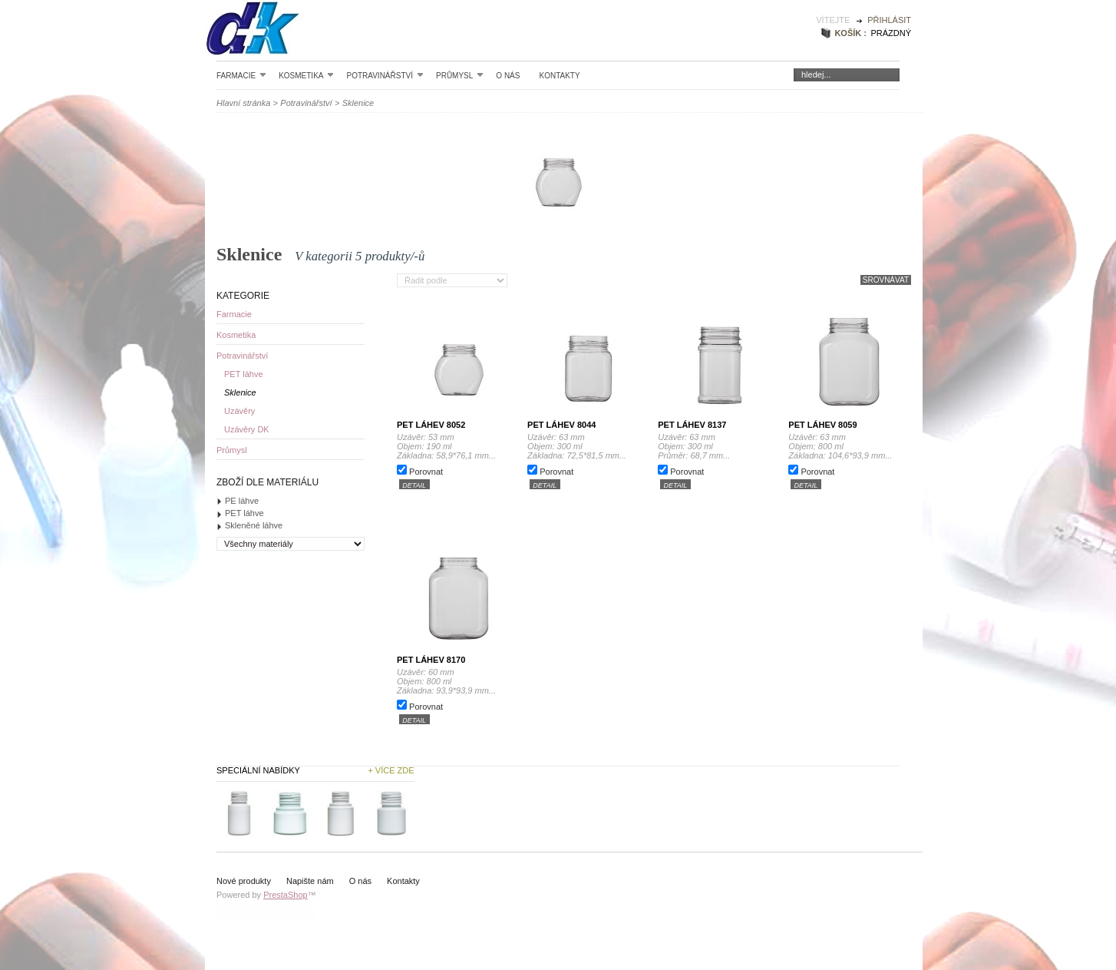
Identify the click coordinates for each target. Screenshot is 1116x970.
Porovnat (426, 471)
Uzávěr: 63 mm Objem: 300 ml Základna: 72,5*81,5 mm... (576, 446)
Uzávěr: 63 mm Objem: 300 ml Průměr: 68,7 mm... (706, 446)
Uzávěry (239, 410)
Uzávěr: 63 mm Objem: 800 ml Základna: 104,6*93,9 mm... (840, 446)
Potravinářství (385, 75)
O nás (508, 75)
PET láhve (243, 374)
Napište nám (310, 881)
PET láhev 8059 (822, 424)
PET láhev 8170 (431, 659)
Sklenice (240, 392)
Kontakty (559, 75)
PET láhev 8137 (692, 424)
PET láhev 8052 (431, 424)
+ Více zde (391, 770)
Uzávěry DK (246, 429)
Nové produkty (243, 881)
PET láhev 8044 (561, 424)
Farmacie (241, 75)
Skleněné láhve (253, 525)
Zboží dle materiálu (267, 482)
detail (414, 484)
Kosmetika (306, 75)
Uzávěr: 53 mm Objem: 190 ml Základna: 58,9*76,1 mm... (446, 446)
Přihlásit (889, 20)
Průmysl (460, 75)
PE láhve (242, 500)
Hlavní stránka (243, 103)
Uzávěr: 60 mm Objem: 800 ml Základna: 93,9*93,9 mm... (446, 681)
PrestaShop (285, 894)
